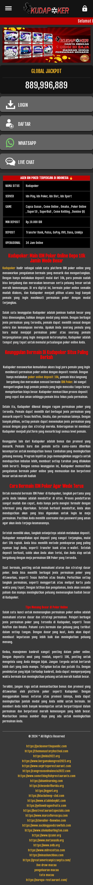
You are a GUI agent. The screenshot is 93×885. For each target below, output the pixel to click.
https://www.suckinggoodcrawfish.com (46, 825)
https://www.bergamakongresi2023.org (46, 761)
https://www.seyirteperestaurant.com (46, 766)
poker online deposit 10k (43, 377)
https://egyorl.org (46, 791)
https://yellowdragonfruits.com (46, 805)
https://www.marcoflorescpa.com (47, 815)
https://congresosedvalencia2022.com (46, 771)
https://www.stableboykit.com (47, 801)
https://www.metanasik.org (46, 840)
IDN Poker (66, 382)
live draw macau (46, 865)
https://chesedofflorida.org (47, 786)
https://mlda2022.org (46, 756)
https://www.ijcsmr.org (46, 835)
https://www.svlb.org (46, 845)
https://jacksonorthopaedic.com (46, 746)
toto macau (46, 875)
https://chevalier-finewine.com (46, 820)
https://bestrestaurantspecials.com (46, 810)
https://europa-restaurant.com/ (46, 880)
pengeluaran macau (46, 870)
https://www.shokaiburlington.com (46, 830)
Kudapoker (8, 268)
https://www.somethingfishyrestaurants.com (46, 776)
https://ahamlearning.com (46, 781)
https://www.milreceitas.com (46, 850)
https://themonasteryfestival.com (46, 751)
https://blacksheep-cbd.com (46, 796)
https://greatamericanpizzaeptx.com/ (46, 860)
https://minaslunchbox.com (46, 855)
